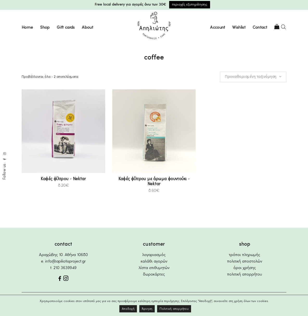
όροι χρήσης (244, 268)
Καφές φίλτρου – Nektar (63, 179)
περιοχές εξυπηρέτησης (189, 4)
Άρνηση (147, 308)
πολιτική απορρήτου (244, 274)
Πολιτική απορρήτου (174, 308)
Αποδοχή (128, 308)
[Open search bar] (283, 27)
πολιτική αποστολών (244, 261)
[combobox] (253, 77)
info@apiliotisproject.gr (65, 261)
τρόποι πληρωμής (244, 255)
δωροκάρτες (154, 274)
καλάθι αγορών (154, 261)
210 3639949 (65, 268)
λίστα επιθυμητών (154, 268)
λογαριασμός (154, 255)
